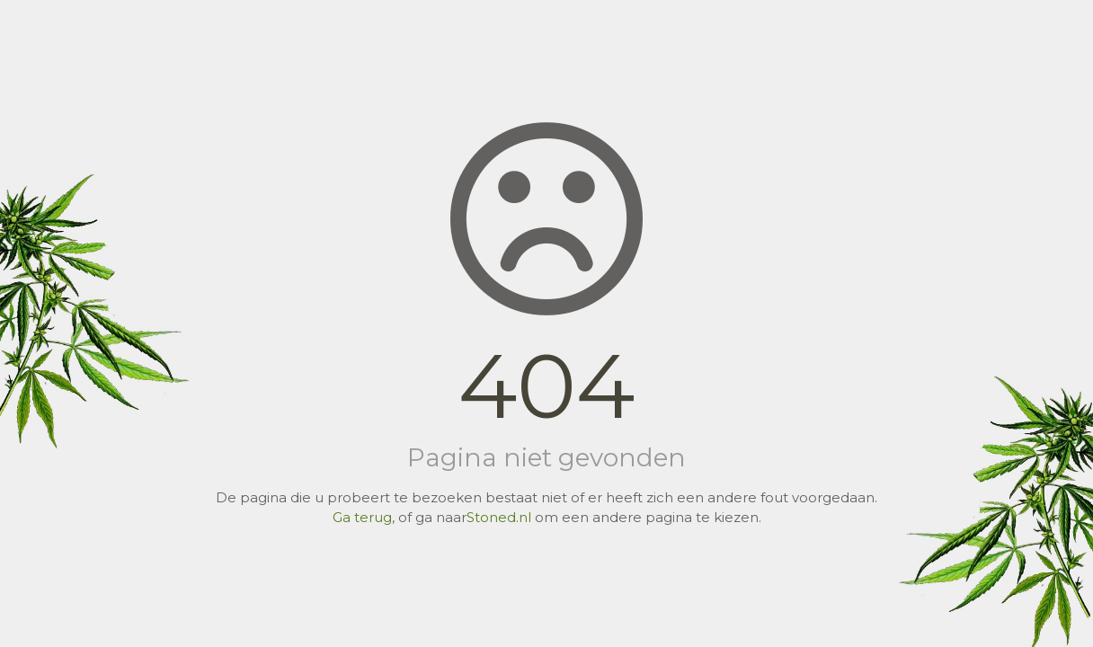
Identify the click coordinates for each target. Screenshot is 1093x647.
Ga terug (362, 517)
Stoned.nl (499, 517)
